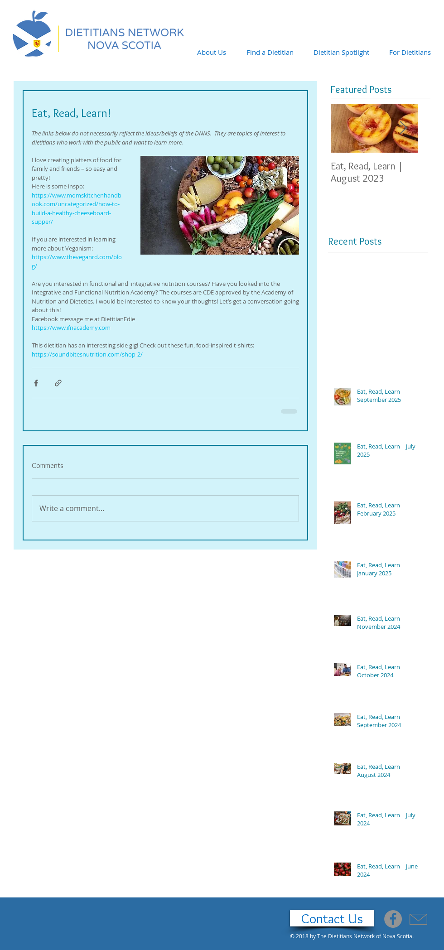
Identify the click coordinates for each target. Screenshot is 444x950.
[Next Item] (403, 128)
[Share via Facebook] (36, 383)
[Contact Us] (332, 918)
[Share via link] (58, 383)
